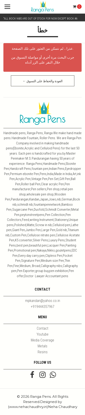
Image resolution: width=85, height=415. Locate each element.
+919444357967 (42, 306)
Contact (42, 328)
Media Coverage (42, 340)
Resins (43, 352)
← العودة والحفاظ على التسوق (43, 81)
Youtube (42, 334)
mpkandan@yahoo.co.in (42, 301)
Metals (42, 346)
